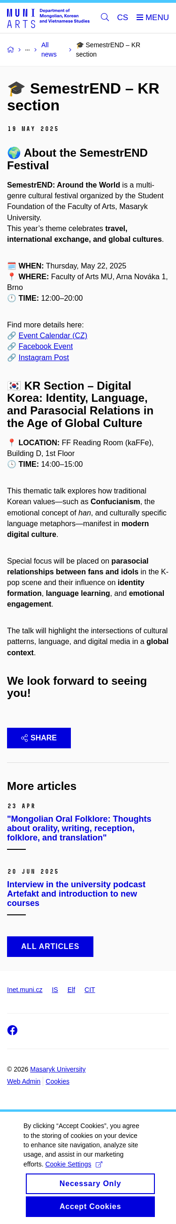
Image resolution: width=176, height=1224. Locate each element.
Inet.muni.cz (24, 989)
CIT (89, 989)
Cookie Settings (73, 1176)
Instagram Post (43, 358)
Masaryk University (57, 1069)
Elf (71, 989)
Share (39, 738)
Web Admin (23, 1081)
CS (123, 17)
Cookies (57, 1081)
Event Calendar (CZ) (52, 336)
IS (55, 989)
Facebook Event (45, 346)
